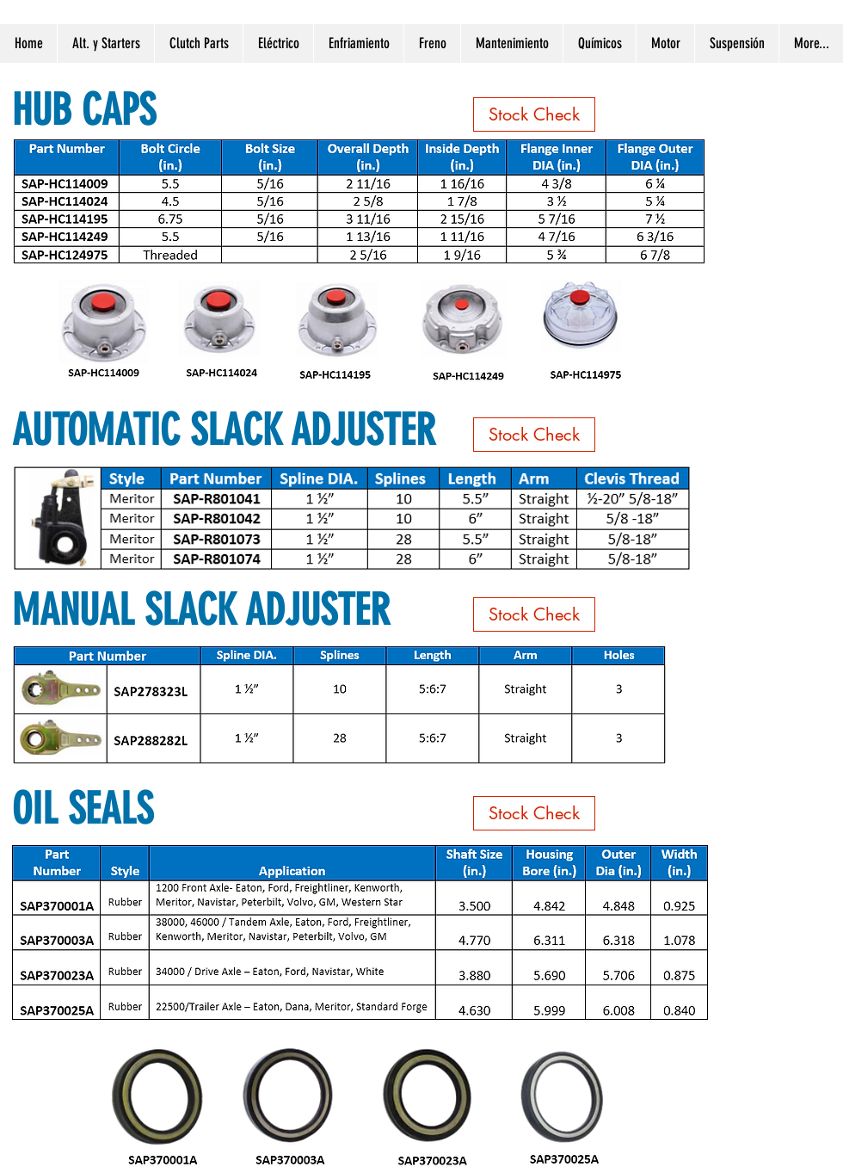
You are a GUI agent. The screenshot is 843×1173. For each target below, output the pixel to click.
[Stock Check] (534, 114)
